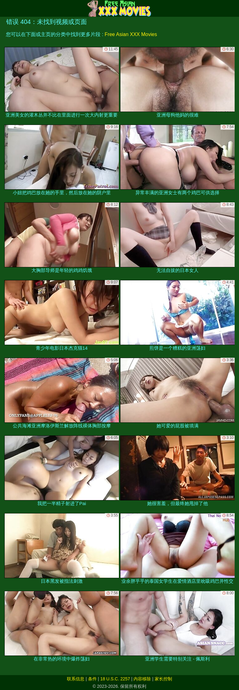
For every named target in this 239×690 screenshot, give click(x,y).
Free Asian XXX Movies (131, 34)
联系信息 (75, 678)
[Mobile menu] (6, 8)
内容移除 (142, 678)
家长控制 (163, 678)
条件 (92, 678)
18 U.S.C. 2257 (115, 678)
